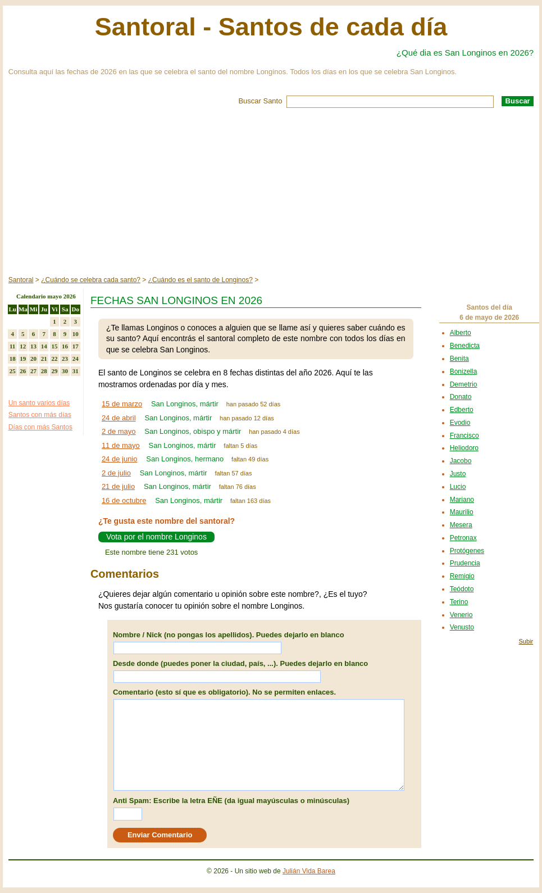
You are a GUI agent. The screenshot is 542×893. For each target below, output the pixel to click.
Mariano (462, 500)
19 (23, 358)
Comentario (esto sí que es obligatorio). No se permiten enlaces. (224, 692)
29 (54, 371)
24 (75, 358)
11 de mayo (121, 445)
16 (65, 346)
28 (44, 371)
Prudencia (465, 563)
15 (54, 346)
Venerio (461, 615)
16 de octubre (124, 500)
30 (65, 371)
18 (13, 358)
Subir (525, 641)
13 (33, 346)
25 (13, 371)
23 (65, 358)
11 (12, 346)
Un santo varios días (39, 403)
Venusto (462, 627)
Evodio (460, 423)
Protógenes (467, 551)
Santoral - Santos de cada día (271, 26)
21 (44, 358)
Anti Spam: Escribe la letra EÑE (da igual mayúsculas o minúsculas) (231, 800)
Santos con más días (39, 415)
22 (54, 358)
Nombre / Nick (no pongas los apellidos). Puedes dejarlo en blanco (228, 635)
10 (75, 333)
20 (33, 358)
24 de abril (119, 418)
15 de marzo (122, 404)
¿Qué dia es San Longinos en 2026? (465, 52)
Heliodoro (464, 448)
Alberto (460, 333)
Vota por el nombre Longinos (156, 536)
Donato (461, 397)
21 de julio (118, 486)
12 (23, 346)
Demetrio (463, 384)
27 (33, 371)
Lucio (458, 487)
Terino (459, 602)
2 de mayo (119, 431)
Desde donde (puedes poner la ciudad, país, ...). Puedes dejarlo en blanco (240, 663)
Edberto (461, 410)
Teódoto (462, 589)
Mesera (461, 525)
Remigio (462, 576)
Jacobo (461, 461)
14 (44, 346)
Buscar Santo (260, 101)
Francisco (464, 435)
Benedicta (465, 346)
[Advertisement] (271, 192)
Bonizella (463, 371)
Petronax (463, 538)
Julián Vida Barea (309, 871)
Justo (458, 474)
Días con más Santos (40, 427)
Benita (459, 358)
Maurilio (461, 512)
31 (75, 371)
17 (75, 346)
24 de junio (120, 459)
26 (23, 371)
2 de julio (116, 473)
